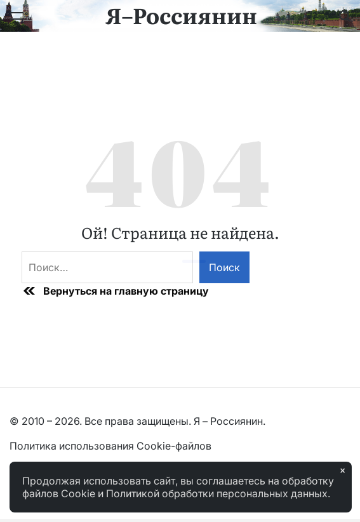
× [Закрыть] (342, 470)
